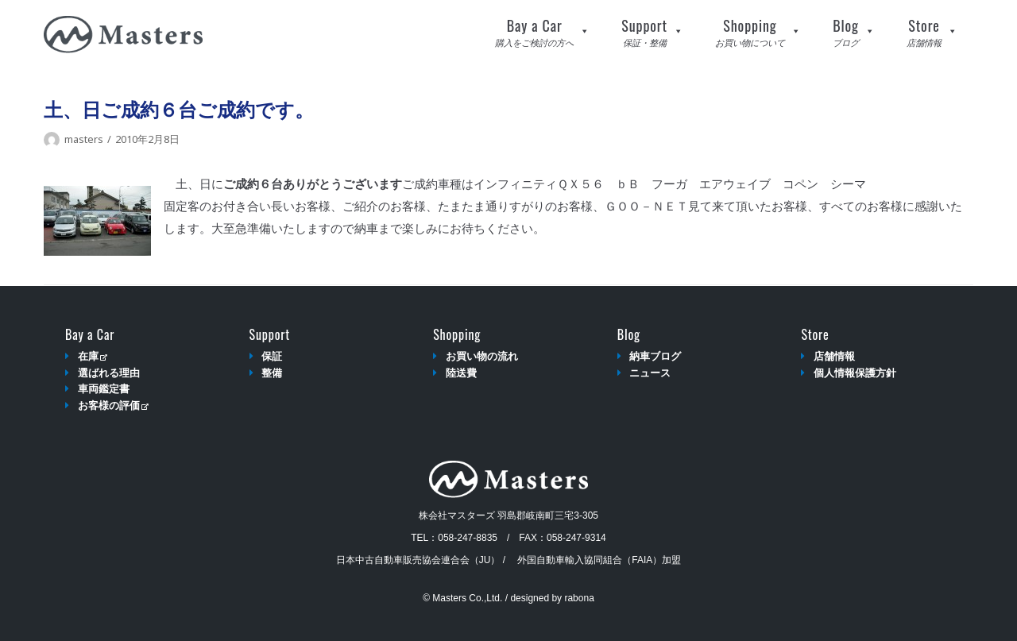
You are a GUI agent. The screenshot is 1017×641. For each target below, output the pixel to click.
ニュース (650, 373)
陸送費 (461, 373)
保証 (271, 356)
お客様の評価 (113, 405)
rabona (579, 598)
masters (83, 139)
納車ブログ (655, 356)
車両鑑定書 (104, 389)
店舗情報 (834, 356)
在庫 (92, 356)
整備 (271, 373)
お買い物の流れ (482, 356)
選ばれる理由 (109, 373)
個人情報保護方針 (855, 373)
